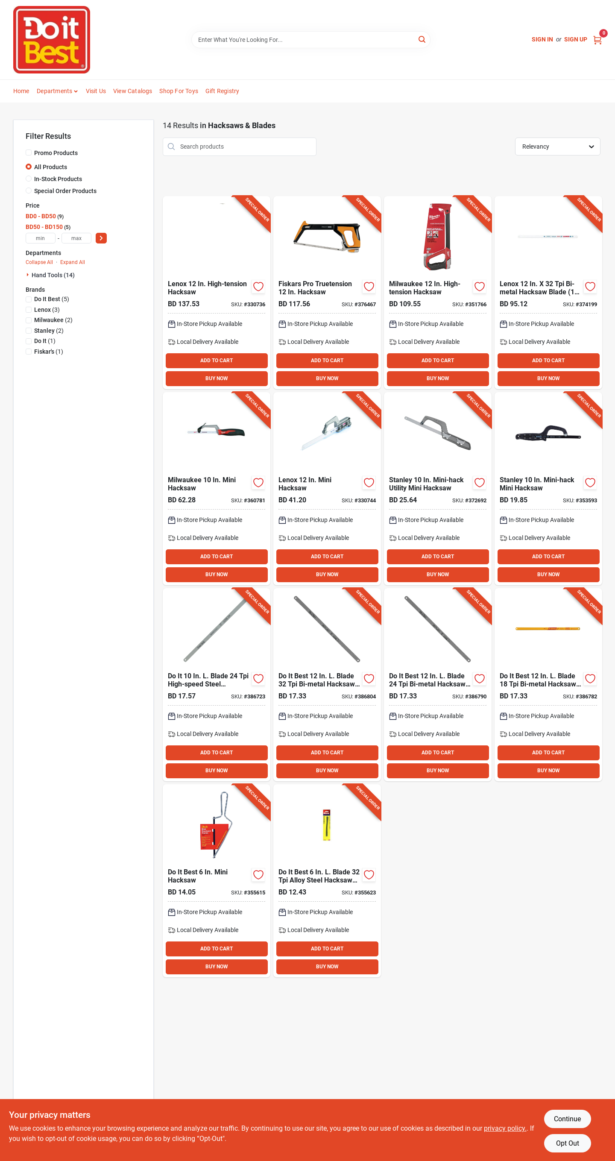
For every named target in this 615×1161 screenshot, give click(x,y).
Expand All (72, 262)
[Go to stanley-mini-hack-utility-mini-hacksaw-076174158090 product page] (438, 488)
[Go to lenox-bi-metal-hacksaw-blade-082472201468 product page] (548, 292)
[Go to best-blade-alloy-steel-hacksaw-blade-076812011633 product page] (327, 880)
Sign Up (575, 39)
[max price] (76, 238)
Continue (567, 1119)
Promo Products (56, 153)
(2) (53, 320)
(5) (51, 299)
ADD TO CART (216, 361)
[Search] (422, 39)
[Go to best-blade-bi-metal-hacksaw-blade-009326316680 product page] (438, 684)
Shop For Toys (178, 91)
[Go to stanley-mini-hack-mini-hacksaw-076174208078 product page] (548, 488)
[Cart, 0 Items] (597, 39)
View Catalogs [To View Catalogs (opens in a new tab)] (132, 91)
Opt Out (567, 1143)
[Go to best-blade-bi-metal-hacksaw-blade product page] (548, 684)
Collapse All (39, 262)
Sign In (542, 39)
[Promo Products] (29, 152)
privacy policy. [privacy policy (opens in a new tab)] (505, 1128)
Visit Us (96, 91)
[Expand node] (28, 274)
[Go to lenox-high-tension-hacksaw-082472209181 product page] (216, 292)
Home (21, 91)
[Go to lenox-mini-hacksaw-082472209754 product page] (327, 488)
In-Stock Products (58, 179)
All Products (50, 167)
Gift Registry (222, 91)
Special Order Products (65, 191)
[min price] (41, 238)
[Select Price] (101, 238)
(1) (45, 340)
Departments (54, 91)
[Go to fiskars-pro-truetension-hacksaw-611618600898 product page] (327, 292)
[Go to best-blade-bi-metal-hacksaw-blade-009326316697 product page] (327, 684)
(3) (47, 309)
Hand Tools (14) (53, 275)
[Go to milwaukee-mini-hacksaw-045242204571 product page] (216, 488)
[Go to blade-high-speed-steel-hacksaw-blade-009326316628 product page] (216, 684)
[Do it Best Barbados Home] (51, 39)
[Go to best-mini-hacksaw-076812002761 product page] (216, 880)
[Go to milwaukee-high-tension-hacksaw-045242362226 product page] (438, 292)
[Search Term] (310, 39)
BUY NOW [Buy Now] (216, 378)
